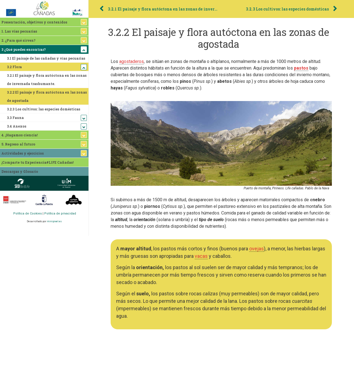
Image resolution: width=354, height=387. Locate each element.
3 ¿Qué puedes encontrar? (23, 49)
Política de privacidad (60, 213)
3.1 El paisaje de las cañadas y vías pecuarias (46, 58)
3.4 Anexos (16, 126)
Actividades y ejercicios (22, 153)
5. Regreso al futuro (18, 144)
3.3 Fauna (15, 117)
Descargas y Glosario (19, 171)
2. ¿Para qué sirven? (18, 40)
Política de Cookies (27, 213)
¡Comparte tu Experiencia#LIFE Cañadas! (37, 162)
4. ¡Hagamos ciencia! (19, 135)
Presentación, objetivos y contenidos (34, 22)
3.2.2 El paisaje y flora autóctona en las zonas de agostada (47, 96)
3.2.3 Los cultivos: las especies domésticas (43, 109)
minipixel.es (54, 221)
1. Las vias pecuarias (19, 31)
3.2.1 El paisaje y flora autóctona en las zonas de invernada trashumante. (47, 79)
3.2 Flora (14, 67)
